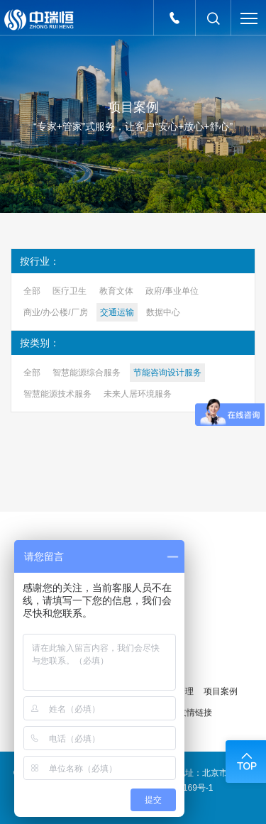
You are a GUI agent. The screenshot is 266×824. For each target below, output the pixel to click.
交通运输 (117, 312)
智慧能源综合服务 (86, 373)
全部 (31, 291)
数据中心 (163, 312)
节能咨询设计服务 (167, 373)
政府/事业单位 (172, 291)
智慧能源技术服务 (57, 394)
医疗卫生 (69, 291)
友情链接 (195, 713)
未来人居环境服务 (138, 394)
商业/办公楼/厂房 (55, 312)
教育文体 (116, 291)
